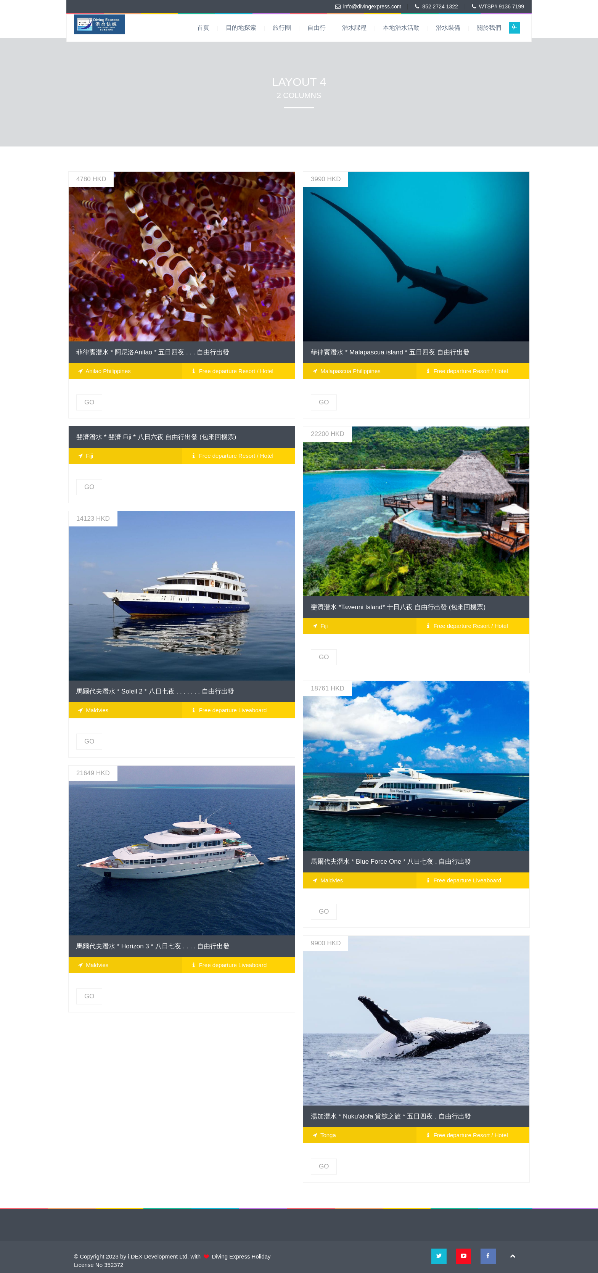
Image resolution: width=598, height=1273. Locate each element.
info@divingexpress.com (372, 6)
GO (89, 402)
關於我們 (489, 27)
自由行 (316, 27)
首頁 (203, 27)
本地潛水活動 (401, 27)
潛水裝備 (448, 27)
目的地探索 (241, 27)
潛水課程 (354, 27)
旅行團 (282, 27)
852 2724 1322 (440, 6)
